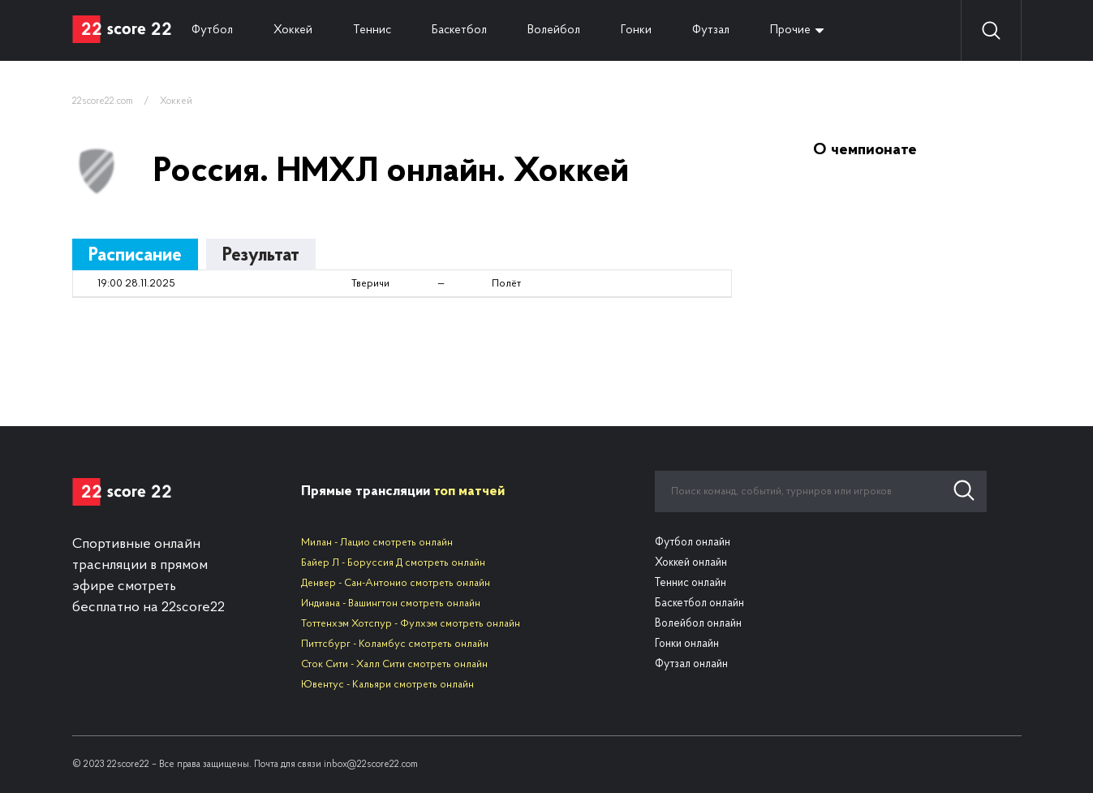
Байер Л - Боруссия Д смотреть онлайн (393, 563)
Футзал (710, 30)
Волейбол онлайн (698, 624)
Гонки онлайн (687, 644)
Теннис (372, 30)
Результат (260, 255)
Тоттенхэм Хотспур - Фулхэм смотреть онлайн (410, 623)
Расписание (135, 255)
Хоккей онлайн (691, 563)
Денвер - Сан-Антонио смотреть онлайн (395, 583)
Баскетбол (459, 30)
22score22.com (102, 101)
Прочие (790, 30)
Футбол (212, 30)
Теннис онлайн (690, 583)
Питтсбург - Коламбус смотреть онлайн (394, 644)
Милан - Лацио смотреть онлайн (377, 542)
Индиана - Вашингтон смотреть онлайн (390, 603)
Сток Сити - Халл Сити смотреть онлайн (394, 664)
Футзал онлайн (691, 664)
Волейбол (553, 30)
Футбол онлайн (692, 543)
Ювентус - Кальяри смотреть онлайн (387, 684)
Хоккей (292, 30)
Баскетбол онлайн (699, 603)
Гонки (636, 30)
